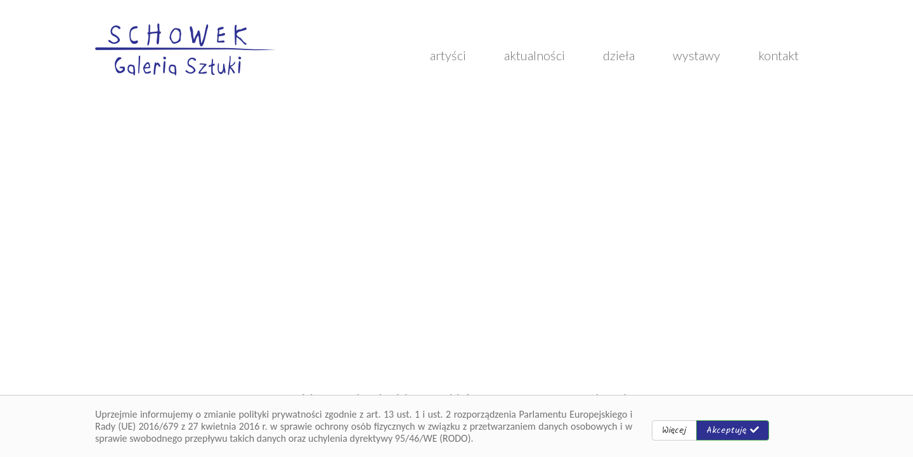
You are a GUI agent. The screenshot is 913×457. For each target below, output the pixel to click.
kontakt (778, 55)
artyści (448, 55)
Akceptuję (732, 430)
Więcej (674, 430)
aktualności (534, 55)
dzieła (619, 55)
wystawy (696, 55)
